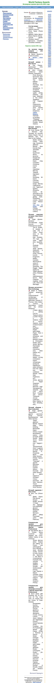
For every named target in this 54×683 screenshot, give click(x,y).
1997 (49, 50)
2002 (49, 58)
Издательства (8, 24)
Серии (5, 21)
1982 (49, 26)
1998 (49, 52)
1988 (49, 35)
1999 (49, 53)
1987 (49, 34)
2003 (49, 60)
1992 (49, 42)
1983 (49, 27)
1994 (49, 45)
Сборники (6, 19)
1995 (49, 47)
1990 (49, 39)
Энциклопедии (8, 37)
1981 (49, 24)
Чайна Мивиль (35, 113)
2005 (49, 63)
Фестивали (7, 18)
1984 (49, 29)
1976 (49, 16)
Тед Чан (36, 205)
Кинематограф (8, 15)
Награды (6, 16)
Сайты (5, 26)
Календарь (6, 34)
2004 (49, 61)
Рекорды (6, 39)
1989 (49, 37)
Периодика (7, 23)
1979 (49, 21)
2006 (49, 65)
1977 (49, 18)
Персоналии (7, 13)
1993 (49, 44)
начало (49, 11)
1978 (49, 19)
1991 (49, 40)
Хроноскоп (6, 36)
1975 (49, 14)
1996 (49, 48)
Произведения (8, 28)
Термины (6, 29)
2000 (49, 55)
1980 (49, 22)
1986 (49, 32)
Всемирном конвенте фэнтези (33, 19)
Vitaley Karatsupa (37, 682)
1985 (49, 31)
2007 (49, 66)
